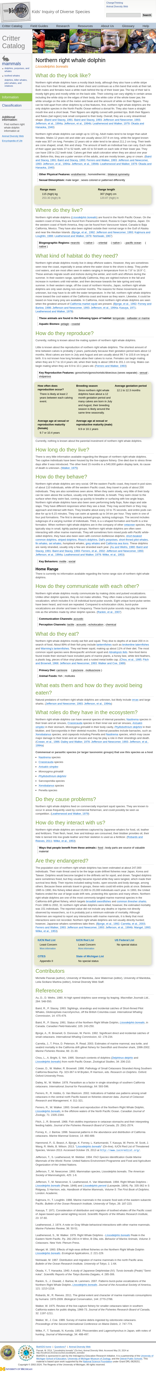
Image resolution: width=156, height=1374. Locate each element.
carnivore (61, 670)
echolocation (95, 624)
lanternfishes (104, 644)
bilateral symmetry (118, 174)
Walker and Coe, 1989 (111, 663)
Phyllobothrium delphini (128, 726)
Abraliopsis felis (118, 652)
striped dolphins (67, 539)
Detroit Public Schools (131, 1358)
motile (62, 561)
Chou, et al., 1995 (130, 659)
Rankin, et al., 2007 (109, 612)
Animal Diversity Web (117, 6)
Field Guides (39, 26)
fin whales (41, 543)
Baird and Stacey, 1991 (59, 119)
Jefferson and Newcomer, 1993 (121, 119)
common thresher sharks (131, 901)
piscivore (78, 670)
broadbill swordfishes (98, 901)
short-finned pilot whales (133, 539)
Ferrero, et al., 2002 (93, 550)
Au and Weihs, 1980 (123, 547)
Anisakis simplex (48, 766)
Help (146, 26)
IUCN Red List (47, 940)
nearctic (75, 242)
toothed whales (12, 75)
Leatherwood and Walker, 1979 (111, 123)
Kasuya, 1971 (127, 307)
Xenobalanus (43, 734)
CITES (42, 956)
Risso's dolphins (87, 539)
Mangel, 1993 (142, 927)
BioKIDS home (43, 1346)
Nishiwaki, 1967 (102, 236)
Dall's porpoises (108, 539)
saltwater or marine (138, 318)
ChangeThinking (114, 2)
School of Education (56, 1358)
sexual (143, 372)
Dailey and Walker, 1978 (75, 741)
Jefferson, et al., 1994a (49, 123)
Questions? (60, 1346)
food (100, 847)
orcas (135, 699)
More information (48, 948)
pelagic (65, 323)
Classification (12, 105)
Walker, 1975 (69, 467)
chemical (111, 624)
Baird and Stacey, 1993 (88, 119)
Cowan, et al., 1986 (47, 741)
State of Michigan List (90, 956)
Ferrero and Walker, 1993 (102, 160)
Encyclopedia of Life (12, 141)
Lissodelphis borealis (84, 217)
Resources (85, 26)
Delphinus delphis (122, 1057)
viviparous (45, 376)
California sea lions (117, 543)
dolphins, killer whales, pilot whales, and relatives (16, 83)
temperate (119, 318)
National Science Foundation (97, 1361)
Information (10, 97)
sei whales (55, 543)
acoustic (78, 618)
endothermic (78, 174)
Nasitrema (132, 719)
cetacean (129, 524)
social (72, 561)
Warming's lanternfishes (55, 648)
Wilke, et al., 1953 (113, 554)
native (89, 242)
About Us (107, 26)
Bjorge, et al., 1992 (83, 232)
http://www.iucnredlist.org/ (120, 1150)
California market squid (83, 303)
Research (63, 26)
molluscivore (93, 670)
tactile (70, 624)
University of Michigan (79, 1358)
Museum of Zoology (100, 1358)
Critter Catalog (13, 42)
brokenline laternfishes (135, 644)
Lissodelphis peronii (94, 1185)
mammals (11, 63)
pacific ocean (133, 242)
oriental (103, 242)
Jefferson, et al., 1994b (77, 123)
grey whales (93, 543)
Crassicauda (75, 723)
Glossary (128, 26)
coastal (75, 323)
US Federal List (124, 940)
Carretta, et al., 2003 (133, 923)
